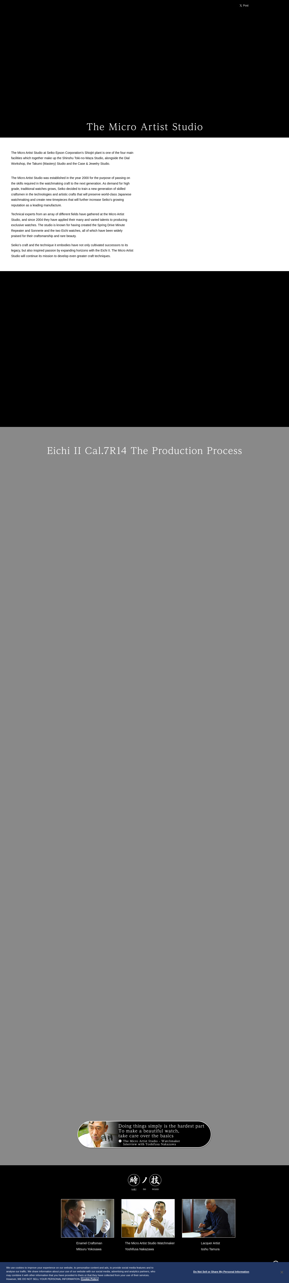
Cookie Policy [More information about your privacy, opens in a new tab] (89, 1279)
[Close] (282, 1272)
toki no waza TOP (30, 109)
